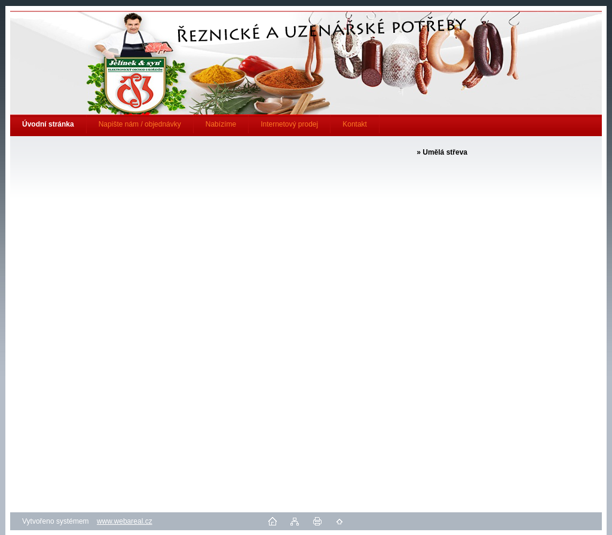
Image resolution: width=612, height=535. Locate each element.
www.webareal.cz (124, 521)
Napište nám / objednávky (140, 124)
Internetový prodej (289, 124)
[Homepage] (48, 124)
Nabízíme (221, 124)
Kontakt (354, 124)
